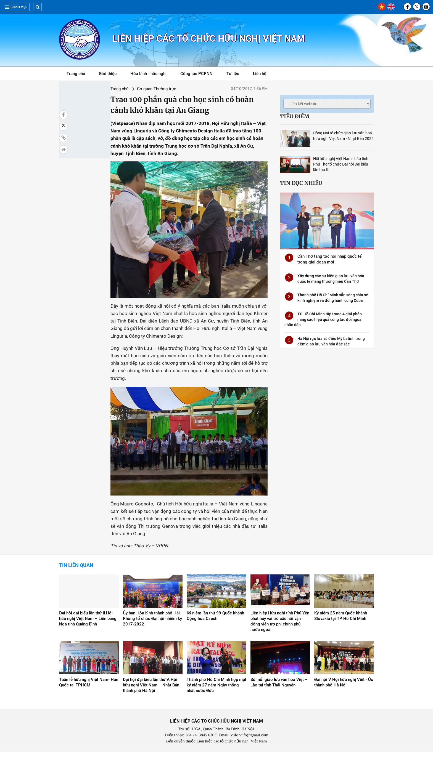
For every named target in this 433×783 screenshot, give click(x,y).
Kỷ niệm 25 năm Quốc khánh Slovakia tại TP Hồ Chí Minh (340, 646)
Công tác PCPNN (196, 73)
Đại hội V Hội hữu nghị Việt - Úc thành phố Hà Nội (343, 713)
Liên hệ (259, 73)
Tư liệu (235, 74)
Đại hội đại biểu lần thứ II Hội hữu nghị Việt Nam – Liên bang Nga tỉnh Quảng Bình (88, 649)
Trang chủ (76, 73)
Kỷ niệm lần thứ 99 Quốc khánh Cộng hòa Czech (215, 646)
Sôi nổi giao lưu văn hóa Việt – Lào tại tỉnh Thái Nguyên (279, 713)
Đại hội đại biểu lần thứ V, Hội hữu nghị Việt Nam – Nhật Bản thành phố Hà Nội (151, 716)
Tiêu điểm (294, 116)
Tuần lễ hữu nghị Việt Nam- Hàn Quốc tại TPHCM (88, 713)
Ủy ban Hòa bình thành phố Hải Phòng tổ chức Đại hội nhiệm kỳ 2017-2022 (152, 649)
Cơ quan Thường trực (117, 89)
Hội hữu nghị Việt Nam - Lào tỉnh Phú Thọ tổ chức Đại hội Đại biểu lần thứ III (340, 164)
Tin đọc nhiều (301, 183)
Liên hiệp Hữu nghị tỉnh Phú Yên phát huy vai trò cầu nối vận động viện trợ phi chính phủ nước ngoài (279, 652)
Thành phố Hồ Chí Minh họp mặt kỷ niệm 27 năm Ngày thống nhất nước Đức (216, 716)
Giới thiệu (108, 73)
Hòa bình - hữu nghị (148, 73)
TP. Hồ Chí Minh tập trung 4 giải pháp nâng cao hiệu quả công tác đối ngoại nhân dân (323, 319)
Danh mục (16, 7)
